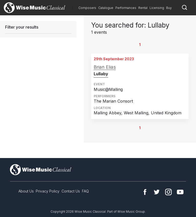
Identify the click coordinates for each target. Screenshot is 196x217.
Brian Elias (105, 67)
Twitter (156, 192)
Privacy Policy (47, 191)
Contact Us (71, 191)
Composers (87, 8)
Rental (143, 8)
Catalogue (105, 8)
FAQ (85, 191)
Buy (169, 8)
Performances (125, 8)
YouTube (180, 192)
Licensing (157, 8)
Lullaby (101, 73)
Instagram (168, 192)
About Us (26, 191)
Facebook (145, 192)
